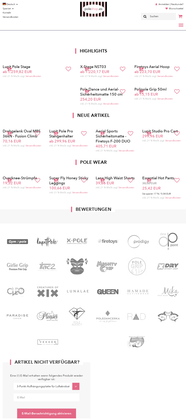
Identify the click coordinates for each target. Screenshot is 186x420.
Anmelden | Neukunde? (171, 4)
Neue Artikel (93, 115)
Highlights (93, 51)
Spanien (8, 8)
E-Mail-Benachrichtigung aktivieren (46, 413)
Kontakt (7, 12)
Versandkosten (10, 17)
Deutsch (10, 4)
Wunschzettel (176, 8)
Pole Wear (93, 162)
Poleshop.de (85, 3)
